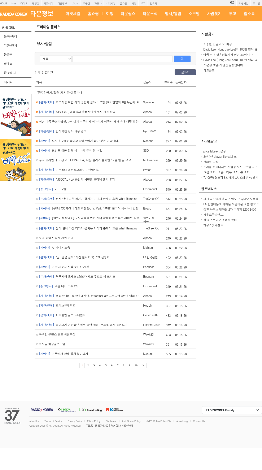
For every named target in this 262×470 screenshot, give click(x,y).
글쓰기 (185, 72)
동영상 (35, 3)
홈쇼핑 (123, 3)
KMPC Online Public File (158, 421)
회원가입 (243, 3)
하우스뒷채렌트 (213, 225)
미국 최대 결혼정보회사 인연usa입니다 (228, 54)
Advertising (182, 421)
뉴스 (13, 3)
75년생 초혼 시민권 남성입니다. (223, 65)
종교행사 (10, 72)
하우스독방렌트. (213, 214)
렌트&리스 (209, 188)
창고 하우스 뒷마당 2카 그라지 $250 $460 (229, 209)
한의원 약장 (210, 162)
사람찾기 (208, 33)
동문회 (8, 54)
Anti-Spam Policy (131, 421)
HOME (3, 3)
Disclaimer (111, 421)
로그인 (256, 3)
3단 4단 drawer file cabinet (219, 156)
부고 (143, 3)
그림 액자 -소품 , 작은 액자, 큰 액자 (226, 172)
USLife (74, 3)
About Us (34, 421)
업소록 (153, 3)
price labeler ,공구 (214, 151)
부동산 (86, 3)
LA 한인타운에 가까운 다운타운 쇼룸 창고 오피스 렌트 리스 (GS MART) (231, 206)
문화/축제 (10, 36)
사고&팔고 (209, 141)
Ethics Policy (93, 421)
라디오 (23, 3)
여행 (133, 3)
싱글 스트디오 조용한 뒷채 (220, 220)
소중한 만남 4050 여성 (217, 44)
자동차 (97, 3)
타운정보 (62, 3)
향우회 (8, 63)
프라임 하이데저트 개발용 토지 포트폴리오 (230, 167)
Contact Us (199, 421)
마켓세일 (110, 3)
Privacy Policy (74, 421)
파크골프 (209, 70)
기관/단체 (10, 45)
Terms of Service (53, 421)
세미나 (8, 82)
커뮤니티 (48, 3)
